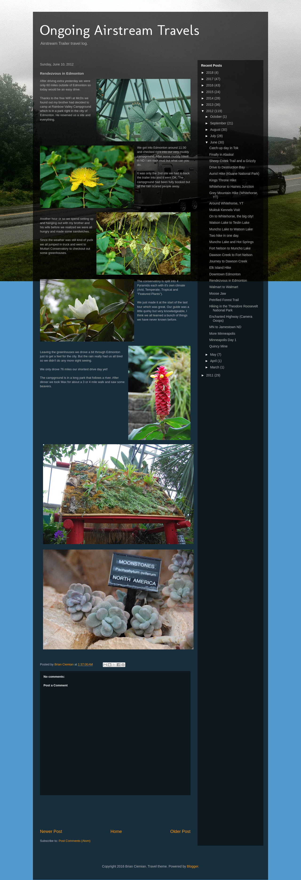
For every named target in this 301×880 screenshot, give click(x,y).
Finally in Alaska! (221, 154)
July (213, 136)
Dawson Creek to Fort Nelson (231, 255)
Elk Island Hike (220, 267)
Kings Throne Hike (222, 180)
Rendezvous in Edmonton (228, 280)
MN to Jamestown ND (225, 327)
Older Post (180, 831)
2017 (210, 79)
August (215, 129)
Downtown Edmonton (225, 274)
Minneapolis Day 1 (222, 340)
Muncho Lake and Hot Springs (231, 242)
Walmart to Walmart (223, 287)
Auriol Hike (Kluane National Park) (234, 173)
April (214, 361)
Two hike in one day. (224, 235)
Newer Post (51, 831)
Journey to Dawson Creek (228, 261)
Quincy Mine (218, 346)
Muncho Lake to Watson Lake (231, 229)
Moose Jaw (217, 293)
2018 (210, 72)
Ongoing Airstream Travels (119, 30)
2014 (210, 98)
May (213, 354)
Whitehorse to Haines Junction (231, 186)
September (218, 123)
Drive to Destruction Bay (227, 167)
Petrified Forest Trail (224, 300)
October (216, 116)
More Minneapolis (222, 333)
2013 (210, 104)
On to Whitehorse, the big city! (231, 216)
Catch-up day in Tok (223, 148)
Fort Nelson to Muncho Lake (230, 248)
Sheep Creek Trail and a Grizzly (232, 161)
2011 (210, 375)
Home (116, 831)
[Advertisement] (125, 812)
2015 (210, 92)
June (214, 142)
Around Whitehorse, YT (226, 203)
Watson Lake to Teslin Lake (229, 222)
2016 (210, 85)
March (215, 367)
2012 (210, 111)
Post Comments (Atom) (75, 841)
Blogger (192, 866)
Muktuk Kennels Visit (224, 210)
